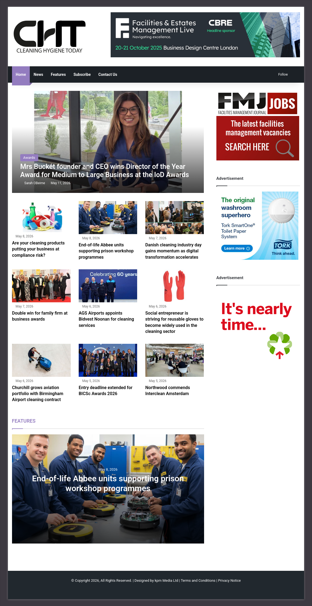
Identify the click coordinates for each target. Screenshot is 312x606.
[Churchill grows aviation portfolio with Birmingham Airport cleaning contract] (41, 360)
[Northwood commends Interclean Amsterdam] (174, 360)
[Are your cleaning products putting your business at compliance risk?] (41, 216)
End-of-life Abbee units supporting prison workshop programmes (106, 251)
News (38, 74)
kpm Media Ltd (166, 580)
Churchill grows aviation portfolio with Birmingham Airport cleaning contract (37, 393)
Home (21, 74)
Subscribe (82, 74)
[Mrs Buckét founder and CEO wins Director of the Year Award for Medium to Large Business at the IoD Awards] (108, 142)
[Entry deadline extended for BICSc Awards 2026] (108, 360)
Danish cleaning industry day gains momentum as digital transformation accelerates (173, 251)
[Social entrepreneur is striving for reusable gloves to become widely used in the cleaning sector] (174, 285)
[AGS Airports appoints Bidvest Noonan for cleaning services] (108, 285)
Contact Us (107, 74)
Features (58, 74)
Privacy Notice (229, 580)
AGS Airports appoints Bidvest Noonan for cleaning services (106, 319)
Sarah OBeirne (34, 183)
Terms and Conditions (198, 580)
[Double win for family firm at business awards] (41, 285)
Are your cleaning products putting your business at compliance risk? (38, 249)
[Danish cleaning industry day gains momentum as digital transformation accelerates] (174, 217)
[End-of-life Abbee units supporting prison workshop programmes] (108, 217)
